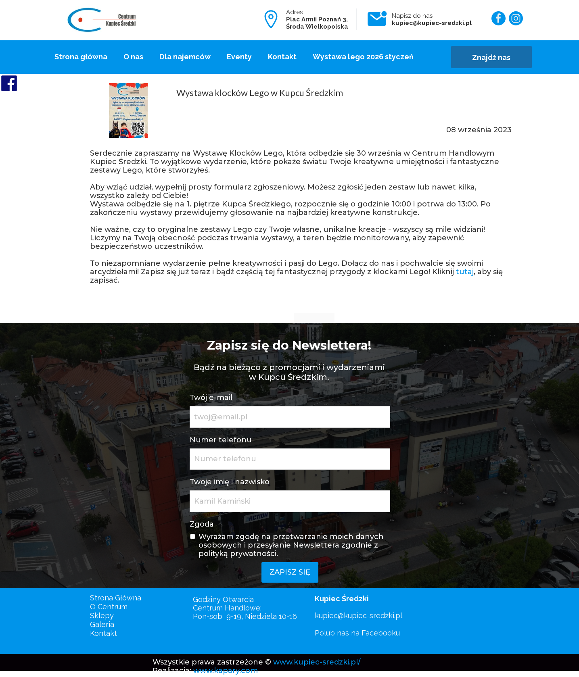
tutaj (465, 271)
